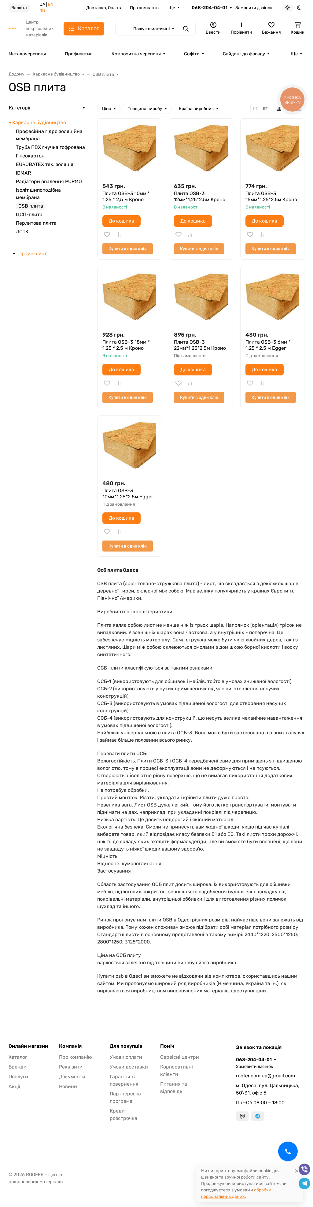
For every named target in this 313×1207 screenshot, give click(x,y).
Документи (72, 1077)
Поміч (167, 1046)
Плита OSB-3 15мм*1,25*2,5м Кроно (271, 196)
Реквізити (71, 1067)
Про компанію (144, 7)
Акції (14, 1086)
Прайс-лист (32, 254)
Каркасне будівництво (39, 122)
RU (42, 10)
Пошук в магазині (151, 28)
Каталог (18, 1057)
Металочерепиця (27, 54)
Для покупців (126, 1046)
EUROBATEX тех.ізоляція (44, 164)
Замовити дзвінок (254, 7)
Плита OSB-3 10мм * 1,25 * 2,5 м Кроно (126, 196)
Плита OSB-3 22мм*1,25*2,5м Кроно (200, 345)
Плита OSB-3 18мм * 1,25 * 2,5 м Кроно (126, 345)
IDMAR (23, 173)
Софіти (192, 54)
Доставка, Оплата (104, 7)
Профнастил (79, 54)
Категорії (19, 108)
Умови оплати (126, 1057)
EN (50, 4)
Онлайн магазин (28, 1046)
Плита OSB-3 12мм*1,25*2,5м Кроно (199, 196)
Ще (171, 7)
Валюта (19, 7)
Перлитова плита (36, 223)
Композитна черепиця (136, 54)
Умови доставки (129, 1067)
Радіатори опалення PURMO (49, 181)
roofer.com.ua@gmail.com (265, 1076)
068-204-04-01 (209, 7)
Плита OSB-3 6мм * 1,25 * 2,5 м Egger (268, 345)
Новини (68, 1086)
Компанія (70, 1046)
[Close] (296, 1171)
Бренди (18, 1067)
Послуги (18, 1077)
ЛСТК (22, 231)
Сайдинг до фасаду (244, 54)
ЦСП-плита (29, 214)
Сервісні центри (179, 1057)
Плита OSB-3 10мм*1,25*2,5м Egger (127, 494)
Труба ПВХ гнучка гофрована (50, 147)
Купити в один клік (128, 248)
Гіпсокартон (30, 156)
